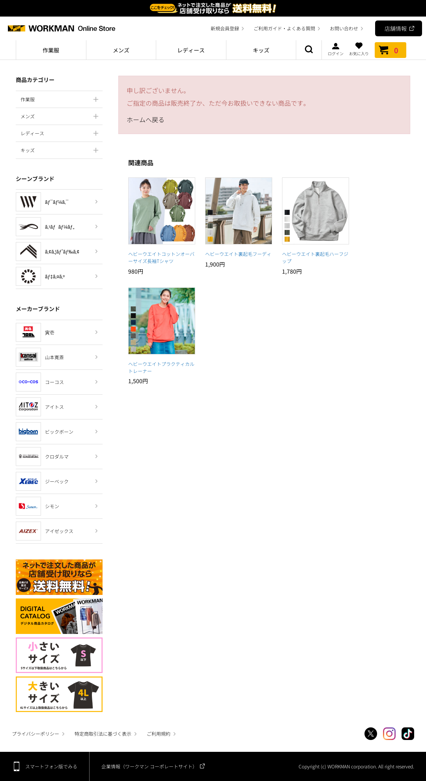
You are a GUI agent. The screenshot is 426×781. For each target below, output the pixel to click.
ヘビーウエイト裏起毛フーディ (238, 253)
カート (390, 50)
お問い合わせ (344, 28)
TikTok (408, 733)
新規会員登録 (225, 28)
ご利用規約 (158, 733)
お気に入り (359, 49)
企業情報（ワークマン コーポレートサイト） (149, 766)
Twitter (370, 733)
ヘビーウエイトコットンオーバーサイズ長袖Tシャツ (161, 257)
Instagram (389, 733)
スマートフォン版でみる (51, 766)
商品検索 (308, 50)
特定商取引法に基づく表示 (103, 733)
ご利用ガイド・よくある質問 (284, 28)
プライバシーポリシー (35, 733)
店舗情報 (396, 28)
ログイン (336, 49)
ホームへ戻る (145, 119)
